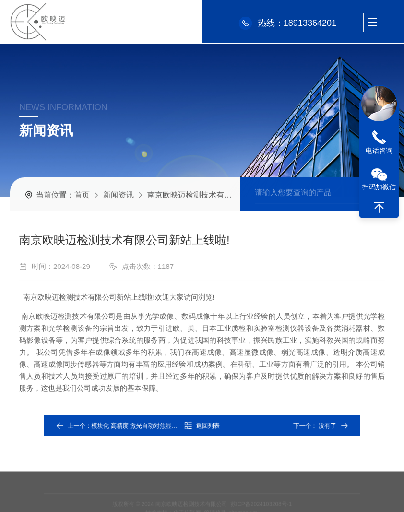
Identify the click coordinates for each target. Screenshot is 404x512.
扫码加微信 (379, 187)
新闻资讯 (118, 194)
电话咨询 (379, 150)
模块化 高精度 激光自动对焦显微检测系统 (157, 425)
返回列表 (202, 425)
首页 (82, 194)
